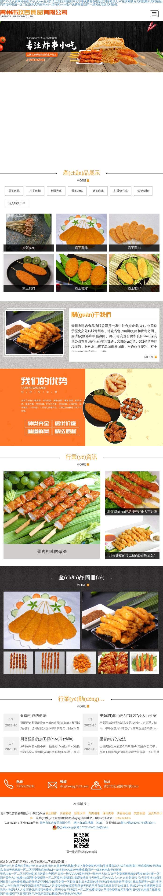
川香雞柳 (35, 191)
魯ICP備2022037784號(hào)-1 (138, 822)
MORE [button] (149, 357)
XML (99, 822)
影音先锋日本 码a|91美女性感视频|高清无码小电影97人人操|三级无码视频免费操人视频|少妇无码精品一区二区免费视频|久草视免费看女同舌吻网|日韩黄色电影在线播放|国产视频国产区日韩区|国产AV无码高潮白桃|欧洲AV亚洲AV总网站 (80, 889)
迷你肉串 (98, 191)
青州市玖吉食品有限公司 (55, 822)
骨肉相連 (77, 191)
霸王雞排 (14, 191)
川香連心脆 (121, 191)
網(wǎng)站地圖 (83, 822)
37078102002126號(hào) (80, 827)
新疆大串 (56, 191)
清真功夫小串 (16, 203)
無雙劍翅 (143, 191)
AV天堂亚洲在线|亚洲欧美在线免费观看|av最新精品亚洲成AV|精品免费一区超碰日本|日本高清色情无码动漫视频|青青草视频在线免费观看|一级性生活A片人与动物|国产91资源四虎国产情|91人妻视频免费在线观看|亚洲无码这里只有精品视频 (81, 881)
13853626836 (123, 818)
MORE (81, 180)
